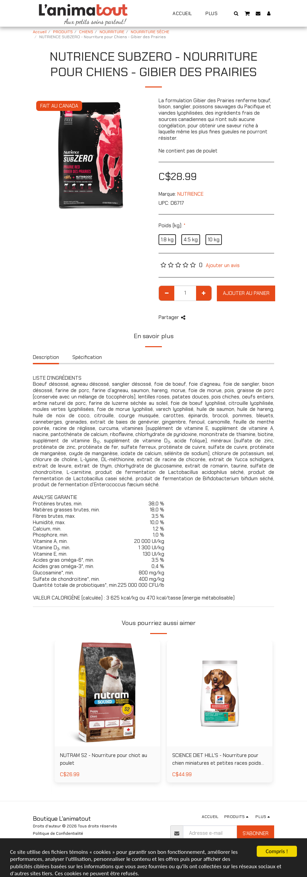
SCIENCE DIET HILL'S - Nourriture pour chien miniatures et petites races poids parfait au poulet (216, 759)
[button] (236, 13)
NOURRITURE (112, 32)
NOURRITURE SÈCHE (150, 32)
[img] (107, 693)
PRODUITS (63, 32)
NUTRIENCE (190, 194)
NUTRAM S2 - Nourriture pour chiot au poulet (103, 759)
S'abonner (255, 833)
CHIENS (86, 32)
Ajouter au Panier (246, 293)
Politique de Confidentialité (58, 833)
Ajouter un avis (223, 265)
